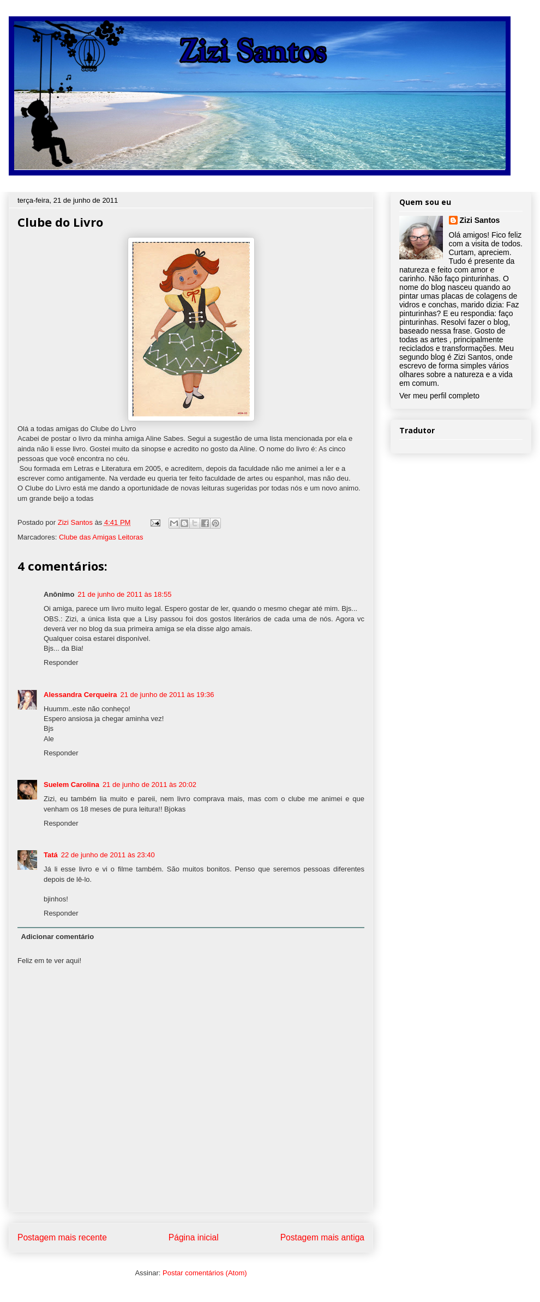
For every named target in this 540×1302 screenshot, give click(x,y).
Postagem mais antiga (322, 1237)
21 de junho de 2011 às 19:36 (167, 695)
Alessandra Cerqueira (80, 695)
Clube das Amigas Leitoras (101, 537)
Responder (61, 662)
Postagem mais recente (62, 1237)
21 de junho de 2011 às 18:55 (124, 594)
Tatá (51, 855)
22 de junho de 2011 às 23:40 (108, 855)
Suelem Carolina (71, 784)
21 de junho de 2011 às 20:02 (149, 784)
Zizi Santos (76, 522)
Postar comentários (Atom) (205, 1273)
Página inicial (194, 1237)
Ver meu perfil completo (439, 395)
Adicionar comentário (57, 936)
